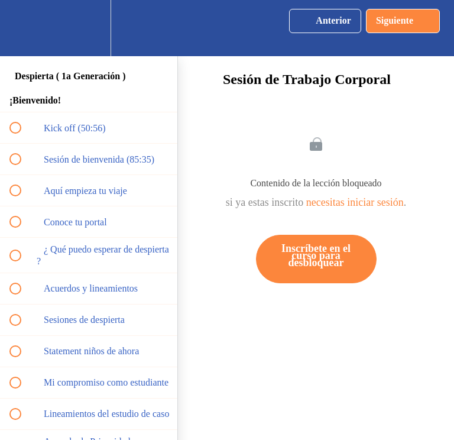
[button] (22, 28)
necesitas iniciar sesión (355, 202)
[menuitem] (89, 28)
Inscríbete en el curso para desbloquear (316, 255)
